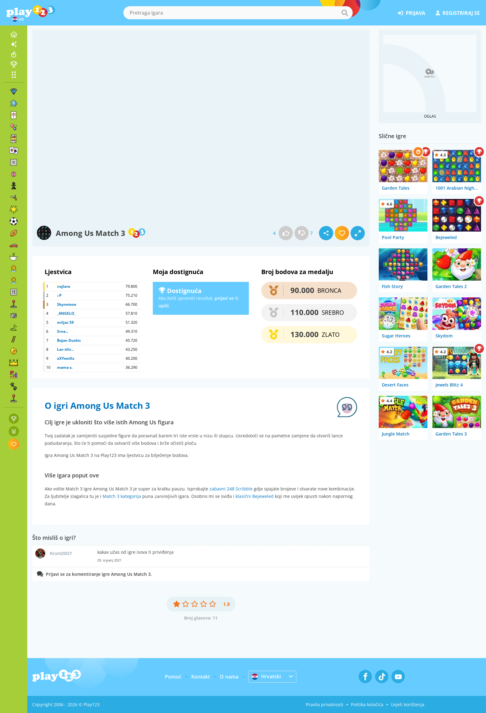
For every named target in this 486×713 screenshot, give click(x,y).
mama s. (65, 367)
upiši (163, 306)
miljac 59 (65, 322)
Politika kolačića (367, 704)
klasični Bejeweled (255, 496)
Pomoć (173, 676)
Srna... (62, 331)
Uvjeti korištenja (407, 704)
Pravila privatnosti (324, 704)
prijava (411, 13)
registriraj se (458, 13)
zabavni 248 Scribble (231, 489)
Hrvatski (266, 676)
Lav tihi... (65, 349)
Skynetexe (66, 304)
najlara (63, 286)
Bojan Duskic (69, 340)
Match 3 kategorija (122, 496)
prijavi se (224, 298)
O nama (229, 676)
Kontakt (200, 676)
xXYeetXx (65, 358)
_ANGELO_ (66, 313)
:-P (59, 295)
